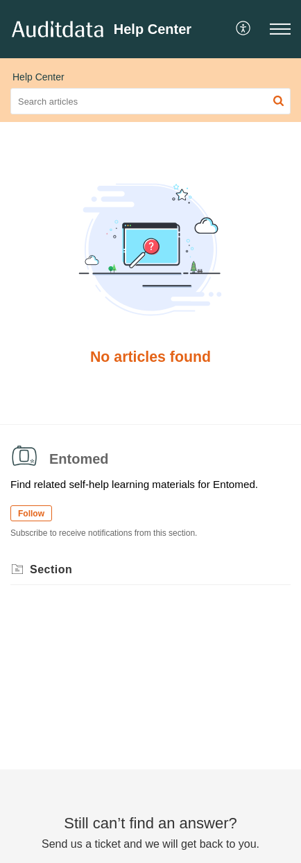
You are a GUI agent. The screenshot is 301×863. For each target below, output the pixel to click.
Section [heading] (51, 569)
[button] (243, 29)
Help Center (38, 76)
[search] (150, 101)
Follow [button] (31, 513)
